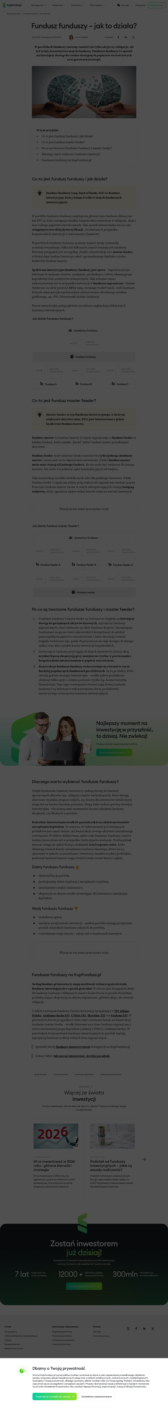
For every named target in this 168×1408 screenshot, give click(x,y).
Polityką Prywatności (135, 1386)
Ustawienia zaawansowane (96, 1396)
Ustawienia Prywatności (56, 1386)
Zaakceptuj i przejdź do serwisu (54, 1396)
